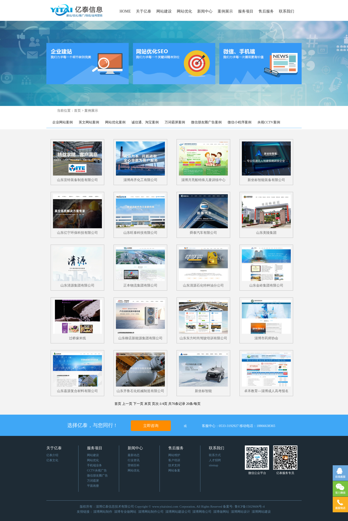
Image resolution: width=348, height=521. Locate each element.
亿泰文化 (52, 460)
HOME (125, 11)
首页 (77, 110)
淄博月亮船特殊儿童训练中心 (203, 180)
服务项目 (245, 11)
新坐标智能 (203, 391)
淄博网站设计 (240, 511)
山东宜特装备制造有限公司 (77, 180)
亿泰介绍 (52, 455)
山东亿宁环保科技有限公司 (77, 232)
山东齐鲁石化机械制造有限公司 (140, 391)
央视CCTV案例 (268, 122)
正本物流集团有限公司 (140, 285)
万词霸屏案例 (175, 122)
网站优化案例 (115, 122)
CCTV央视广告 (97, 470)
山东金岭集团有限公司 (266, 285)
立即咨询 (150, 426)
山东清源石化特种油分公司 (203, 285)
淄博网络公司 (201, 511)
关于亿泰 (143, 11)
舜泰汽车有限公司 (203, 232)
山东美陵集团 (266, 232)
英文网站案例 (89, 122)
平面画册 (93, 485)
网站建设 (164, 11)
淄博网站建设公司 (178, 511)
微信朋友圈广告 (97, 475)
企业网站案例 (62, 122)
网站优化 (184, 11)
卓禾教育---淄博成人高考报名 (266, 391)
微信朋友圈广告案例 (206, 122)
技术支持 (174, 465)
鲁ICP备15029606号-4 (250, 506)
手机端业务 (94, 465)
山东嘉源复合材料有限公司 (77, 391)
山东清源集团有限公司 (77, 285)
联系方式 (215, 455)
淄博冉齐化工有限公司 (140, 180)
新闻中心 (205, 11)
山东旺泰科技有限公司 (140, 232)
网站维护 (174, 455)
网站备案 (174, 470)
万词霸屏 (93, 480)
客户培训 (174, 460)
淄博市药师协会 (266, 338)
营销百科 (134, 465)
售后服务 (266, 11)
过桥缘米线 (77, 338)
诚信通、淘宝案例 (145, 122)
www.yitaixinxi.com (165, 506)
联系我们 (286, 11)
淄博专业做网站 (125, 511)
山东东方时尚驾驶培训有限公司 (203, 338)
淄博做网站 (221, 511)
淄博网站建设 (261, 511)
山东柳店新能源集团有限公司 (140, 338)
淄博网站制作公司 (151, 511)
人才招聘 (215, 460)
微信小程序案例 (239, 122)
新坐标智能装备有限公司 (266, 180)
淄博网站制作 (102, 511)
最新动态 (134, 455)
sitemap (213, 465)
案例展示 (225, 11)
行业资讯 (134, 460)
